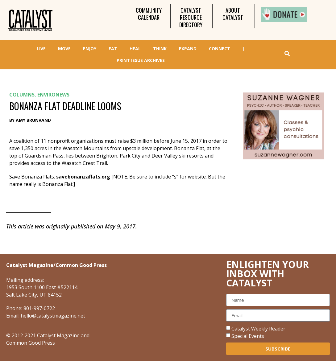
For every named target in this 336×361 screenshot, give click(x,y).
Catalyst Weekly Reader (258, 328)
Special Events (247, 336)
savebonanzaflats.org (83, 176)
